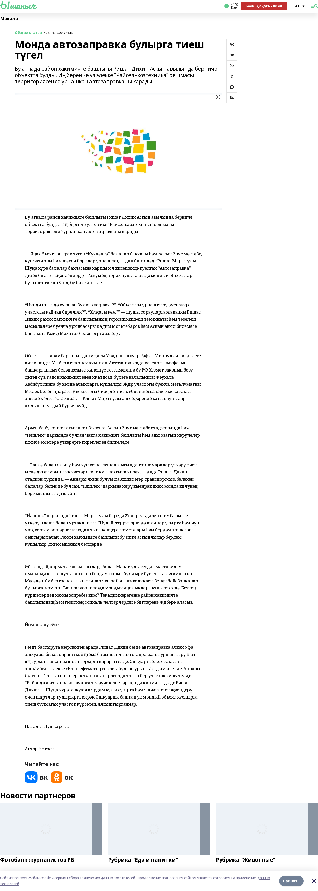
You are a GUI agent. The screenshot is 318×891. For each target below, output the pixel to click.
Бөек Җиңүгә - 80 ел (263, 6)
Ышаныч (18, 5)
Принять (291, 880)
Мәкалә (9, 18)
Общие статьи (28, 33)
